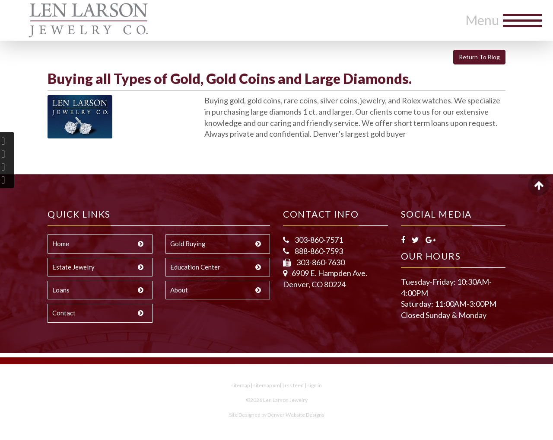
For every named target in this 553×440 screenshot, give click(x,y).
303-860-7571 (318, 239)
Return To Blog (479, 57)
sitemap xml (267, 385)
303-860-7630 (320, 262)
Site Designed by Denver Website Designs (276, 414)
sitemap (240, 385)
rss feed (294, 385)
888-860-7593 (318, 251)
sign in (314, 385)
